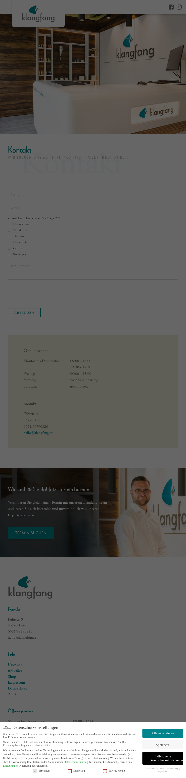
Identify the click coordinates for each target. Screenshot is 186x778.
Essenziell (41, 770)
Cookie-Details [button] (152, 768)
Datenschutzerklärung (76, 762)
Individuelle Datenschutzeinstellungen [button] (166, 758)
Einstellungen (10, 765)
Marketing (76, 770)
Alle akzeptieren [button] (162, 733)
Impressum (162, 771)
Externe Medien (114, 770)
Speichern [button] (163, 745)
